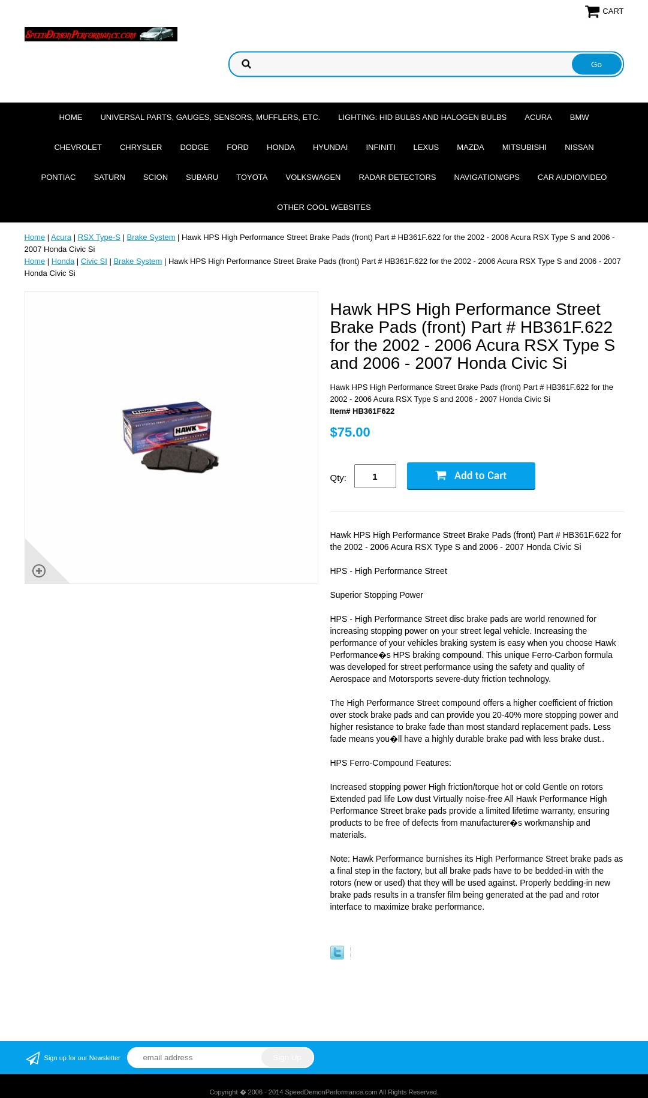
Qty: (338, 478)
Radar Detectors (397, 177)
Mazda (470, 147)
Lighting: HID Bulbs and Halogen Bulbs (422, 117)
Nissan (579, 147)
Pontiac (58, 177)
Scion (155, 177)
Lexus (426, 147)
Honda (281, 147)
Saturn (109, 177)
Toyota (251, 177)
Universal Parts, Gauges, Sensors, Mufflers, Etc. (210, 117)
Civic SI (94, 261)
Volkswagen (312, 177)
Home (70, 117)
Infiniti (380, 147)
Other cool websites (323, 207)
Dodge (194, 147)
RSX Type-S (99, 237)
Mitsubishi (524, 147)
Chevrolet (77, 147)
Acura (538, 117)
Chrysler (141, 147)
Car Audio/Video (572, 177)
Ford (238, 147)
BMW (579, 117)
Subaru (202, 177)
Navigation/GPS (487, 177)
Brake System (151, 237)
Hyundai (330, 147)
